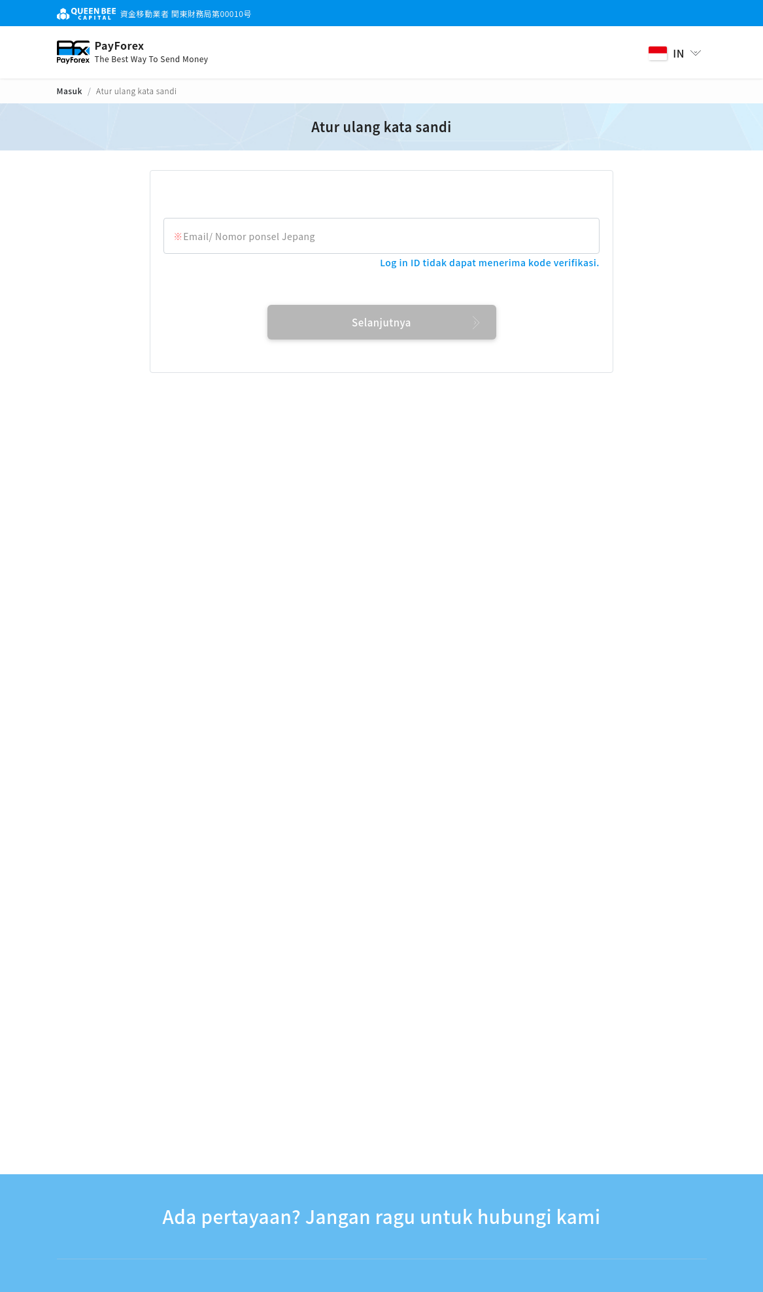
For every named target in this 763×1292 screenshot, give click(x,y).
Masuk (69, 90)
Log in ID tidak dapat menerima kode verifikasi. (490, 262)
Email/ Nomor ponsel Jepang (249, 236)
